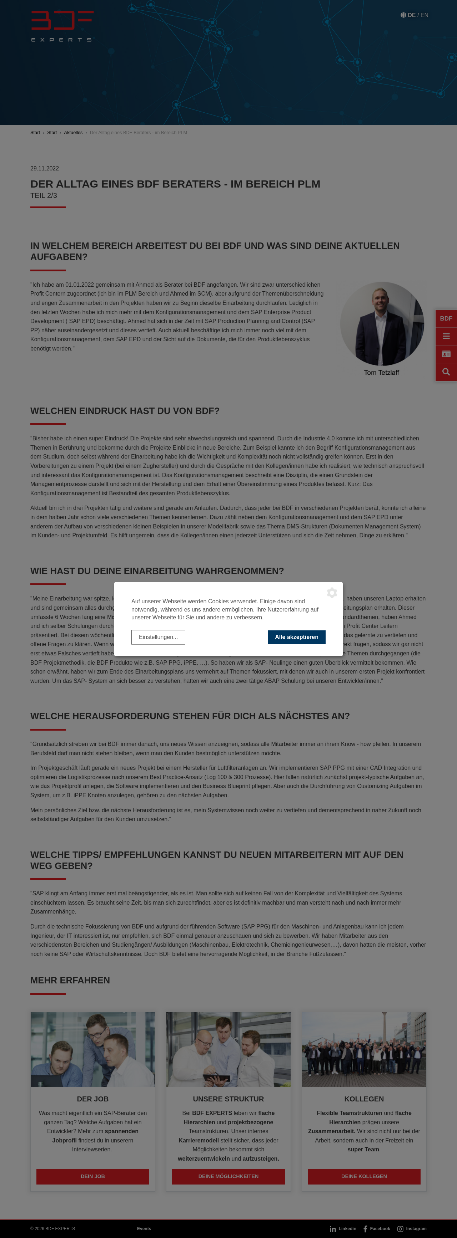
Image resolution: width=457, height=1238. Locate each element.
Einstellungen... (158, 637)
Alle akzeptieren (296, 637)
